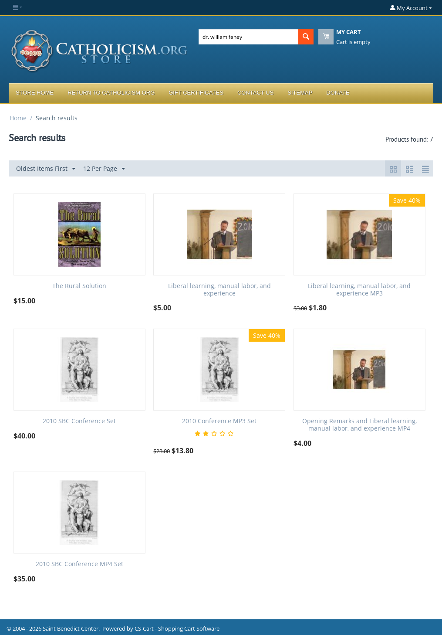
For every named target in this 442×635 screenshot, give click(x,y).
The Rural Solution (79, 286)
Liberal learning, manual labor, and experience (219, 289)
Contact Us (255, 92)
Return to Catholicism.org (111, 92)
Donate (337, 92)
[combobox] (248, 36)
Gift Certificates (196, 92)
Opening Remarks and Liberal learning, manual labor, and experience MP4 (359, 425)
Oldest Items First (45, 168)
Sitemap (299, 92)
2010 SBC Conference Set (79, 421)
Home (18, 118)
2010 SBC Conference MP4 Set (79, 564)
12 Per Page (104, 168)
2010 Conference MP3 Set (219, 421)
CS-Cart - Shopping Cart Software (177, 628)
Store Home (35, 92)
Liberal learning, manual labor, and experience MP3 (359, 289)
